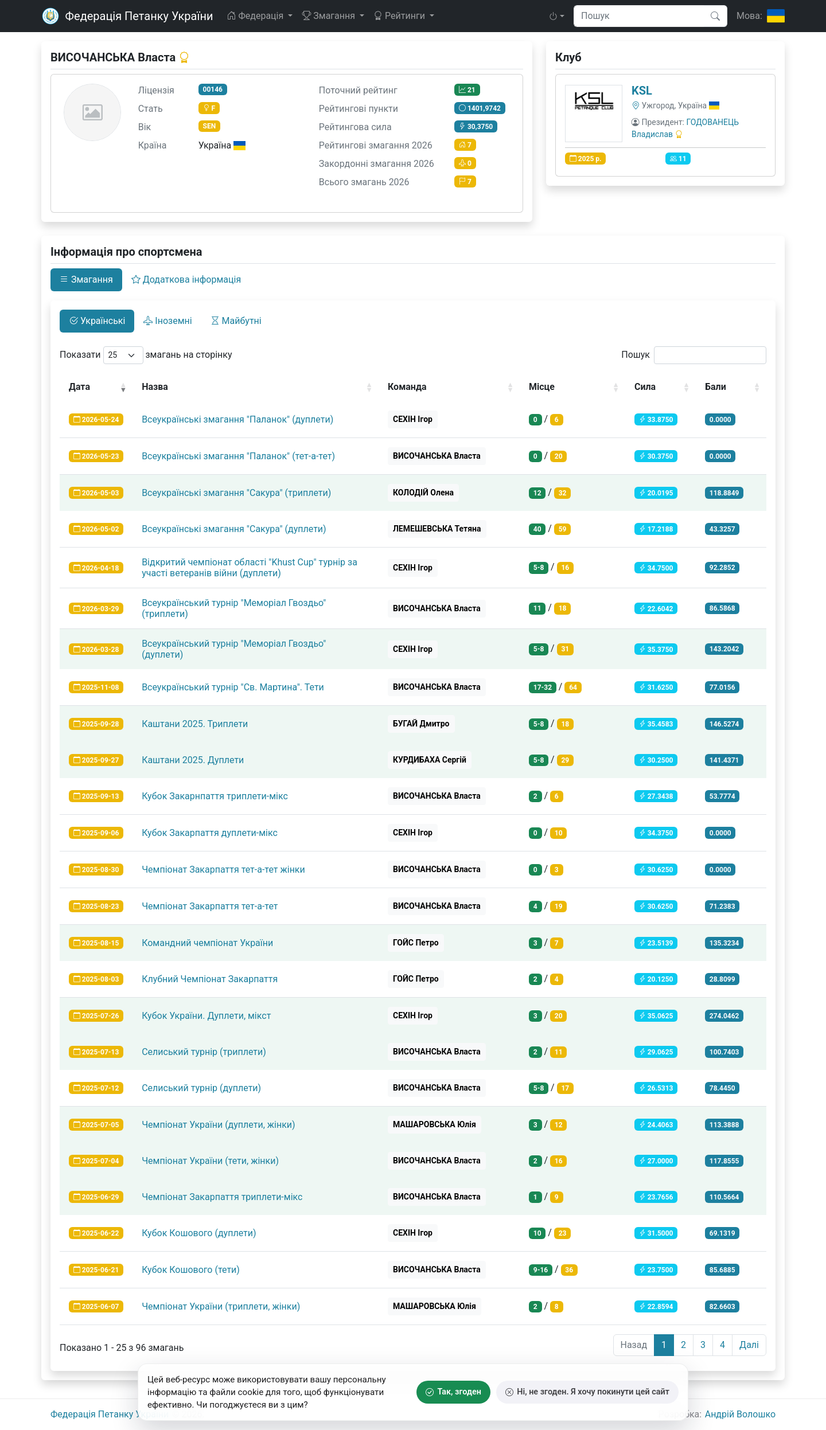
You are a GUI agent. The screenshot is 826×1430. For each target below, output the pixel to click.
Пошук (693, 355)
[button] (556, 16)
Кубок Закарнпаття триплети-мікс (215, 796)
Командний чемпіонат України (207, 942)
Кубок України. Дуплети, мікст (206, 1015)
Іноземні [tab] (167, 320)
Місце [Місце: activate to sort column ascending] (542, 386)
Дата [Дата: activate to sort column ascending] (79, 386)
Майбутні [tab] (236, 320)
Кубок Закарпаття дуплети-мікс (210, 832)
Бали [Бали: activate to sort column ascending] (715, 386)
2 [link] (683, 1344)
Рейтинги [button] (400, 15)
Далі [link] (749, 1344)
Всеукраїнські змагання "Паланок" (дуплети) (237, 419)
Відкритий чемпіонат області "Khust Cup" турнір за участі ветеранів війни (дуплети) (249, 568)
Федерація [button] (256, 15)
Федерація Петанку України (109, 1414)
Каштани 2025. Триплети (195, 723)
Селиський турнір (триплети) (204, 1051)
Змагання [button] (329, 15)
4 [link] (722, 1344)
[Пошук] (715, 16)
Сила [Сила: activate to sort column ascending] (645, 386)
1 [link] (664, 1344)
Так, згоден (453, 1392)
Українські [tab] (97, 320)
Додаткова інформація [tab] (186, 279)
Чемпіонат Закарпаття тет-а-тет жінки (223, 869)
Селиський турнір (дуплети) (201, 1088)
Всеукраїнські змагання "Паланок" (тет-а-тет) (238, 456)
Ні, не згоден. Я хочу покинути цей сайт (587, 1392)
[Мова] (761, 16)
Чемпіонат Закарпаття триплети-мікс (222, 1196)
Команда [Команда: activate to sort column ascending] (407, 386)
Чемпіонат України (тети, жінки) (210, 1160)
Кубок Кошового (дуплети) (199, 1233)
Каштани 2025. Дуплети (193, 760)
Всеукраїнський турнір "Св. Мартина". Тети (233, 687)
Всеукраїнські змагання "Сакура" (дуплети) (234, 528)
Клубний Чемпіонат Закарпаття (210, 979)
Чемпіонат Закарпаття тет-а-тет (210, 906)
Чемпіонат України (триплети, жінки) (221, 1306)
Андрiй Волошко (740, 1414)
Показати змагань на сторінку (146, 355)
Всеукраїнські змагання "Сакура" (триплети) (236, 492)
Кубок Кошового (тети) (191, 1269)
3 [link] (703, 1344)
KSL (642, 90)
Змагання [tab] (86, 279)
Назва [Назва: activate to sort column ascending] (155, 386)
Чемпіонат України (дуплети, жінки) (218, 1124)
